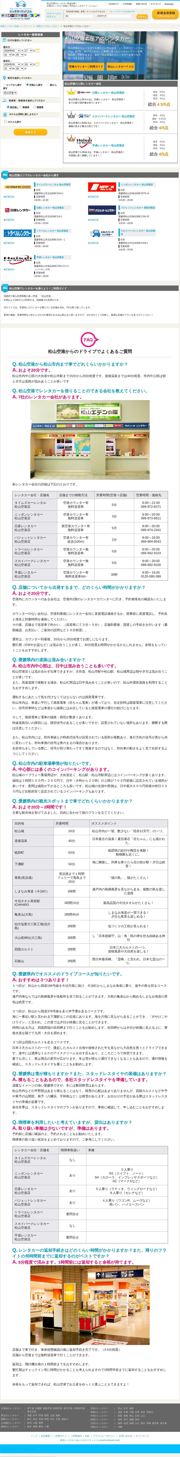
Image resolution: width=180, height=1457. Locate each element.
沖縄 (120, 1427)
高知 (137, 1419)
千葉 (58, 1419)
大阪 (131, 1412)
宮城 (41, 1415)
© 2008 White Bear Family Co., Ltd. (18, 1448)
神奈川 (64, 1419)
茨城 (41, 1419)
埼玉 (52, 1419)
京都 (126, 1412)
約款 (87, 1436)
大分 (137, 1423)
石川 (126, 1408)
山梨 (35, 1423)
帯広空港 (31, 1411)
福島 (58, 1415)
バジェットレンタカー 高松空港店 (138, 207)
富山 (120, 1408)
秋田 (46, 1415)
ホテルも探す (12, 122)
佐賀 (126, 1423)
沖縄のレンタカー (99, 1427)
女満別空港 (79, 1408)
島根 (126, 1415)
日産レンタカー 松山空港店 (50, 207)
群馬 (46, 1419)
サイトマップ (142, 1436)
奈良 (143, 1412)
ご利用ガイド (60, 1436)
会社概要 (45, 1436)
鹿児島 (155, 1423)
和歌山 (149, 1412)
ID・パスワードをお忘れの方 (123, 11)
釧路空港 (57, 1408)
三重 (46, 1426)
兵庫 (137, 1412)
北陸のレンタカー (99, 1408)
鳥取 (120, 1415)
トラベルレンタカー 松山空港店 (52, 231)
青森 (29, 1415)
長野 (41, 1423)
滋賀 (120, 1412)
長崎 (131, 1423)
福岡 (120, 1423)
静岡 (35, 1426)
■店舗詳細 (9, 196)
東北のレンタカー (10, 1415)
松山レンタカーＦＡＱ (121, 66)
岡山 (131, 1415)
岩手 (35, 1415)
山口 (143, 1415)
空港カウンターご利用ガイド (86, 66)
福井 (131, 1408)
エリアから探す (12, 85)
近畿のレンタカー (99, 1412)
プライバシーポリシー (104, 1436)
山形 (52, 1415)
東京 (29, 1419)
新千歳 (30, 1408)
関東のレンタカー (10, 1419)
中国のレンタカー (99, 1415)
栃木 (35, 1419)
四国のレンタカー (99, 1419)
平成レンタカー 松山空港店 (50, 257)
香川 (126, 1419)
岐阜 (29, 1426)
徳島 (120, 1419)
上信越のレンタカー (11, 1423)
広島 (137, 1415)
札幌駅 (38, 1408)
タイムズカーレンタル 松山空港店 (53, 184)
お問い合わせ (125, 1436)
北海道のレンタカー (11, 1408)
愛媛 (131, 1419)
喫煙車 (38, 107)
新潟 (29, 1423)
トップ (34, 1436)
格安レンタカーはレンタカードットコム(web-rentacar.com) (90, 1440)
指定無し (13, 107)
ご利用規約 (76, 1436)
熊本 (143, 1423)
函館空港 (47, 1408)
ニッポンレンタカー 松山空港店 (137, 184)
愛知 (41, 1426)
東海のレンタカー (10, 1426)
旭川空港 (68, 1408)
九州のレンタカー (99, 1423)
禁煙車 (24, 107)
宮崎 (148, 1423)
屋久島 (163, 1423)
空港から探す (34, 85)
